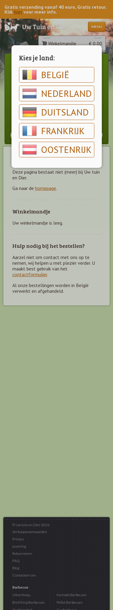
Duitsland (55, 112)
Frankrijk (53, 131)
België (45, 75)
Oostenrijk (57, 149)
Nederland (57, 93)
